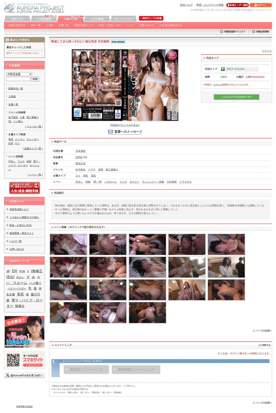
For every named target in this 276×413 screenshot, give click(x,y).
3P (8, 271)
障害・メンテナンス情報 (210, 4)
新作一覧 (36, 25)
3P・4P (97, 181)
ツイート (267, 50)
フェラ (123, 181)
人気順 (49, 25)
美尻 (93, 175)
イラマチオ (185, 181)
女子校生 (80, 169)
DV (14, 271)
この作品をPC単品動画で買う (236, 96)
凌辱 (100, 169)
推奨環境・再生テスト (21, 233)
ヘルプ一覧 (15, 241)
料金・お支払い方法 (110, 25)
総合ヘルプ (186, 4)
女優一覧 (63, 25)
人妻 (22, 117)
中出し (79, 181)
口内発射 (172, 181)
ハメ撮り (18, 121)
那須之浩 (80, 163)
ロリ (78, 175)
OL (10, 121)
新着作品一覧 (15, 88)
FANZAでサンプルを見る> (125, 125)
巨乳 (10, 143)
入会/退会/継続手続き (171, 25)
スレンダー (33, 139)
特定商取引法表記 (24, 406)
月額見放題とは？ (84, 25)
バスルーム (110, 181)
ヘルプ (130, 25)
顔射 (88, 181)
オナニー (134, 181)
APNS (79, 157)
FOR (22, 271)
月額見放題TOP (16, 25)
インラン (20, 139)
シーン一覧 (35, 174)
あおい (20, 277)
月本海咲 (80, 151)
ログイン (217, 84)
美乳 (85, 175)
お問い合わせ (146, 25)
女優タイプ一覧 (32, 148)
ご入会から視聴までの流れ (24, 217)
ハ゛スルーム (16, 283)
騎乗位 (20, 306)
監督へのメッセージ (128, 131)
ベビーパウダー (17, 288)
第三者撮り (112, 169)
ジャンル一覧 (34, 126)
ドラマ (91, 169)
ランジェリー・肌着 (153, 181)
